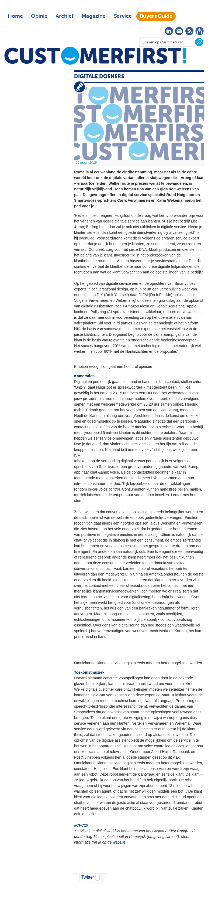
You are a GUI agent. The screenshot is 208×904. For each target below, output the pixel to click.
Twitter (87, 877)
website (119, 842)
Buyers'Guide (156, 16)
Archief (65, 16)
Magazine (94, 16)
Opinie (39, 16)
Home (15, 16)
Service (123, 16)
